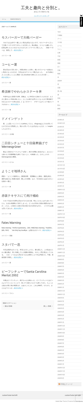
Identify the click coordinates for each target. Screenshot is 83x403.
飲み (58, 105)
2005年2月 (60, 318)
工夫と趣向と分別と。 (41, 7)
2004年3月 (60, 357)
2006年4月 (60, 277)
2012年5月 (60, 154)
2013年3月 (60, 144)
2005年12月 (61, 291)
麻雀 (58, 108)
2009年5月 (60, 196)
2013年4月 (60, 140)
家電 (58, 59)
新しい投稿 (48, 306)
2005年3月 (60, 315)
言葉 (58, 87)
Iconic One (59, 401)
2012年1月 (60, 161)
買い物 (59, 91)
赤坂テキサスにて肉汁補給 (20, 195)
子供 (58, 56)
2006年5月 (60, 273)
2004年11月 (61, 329)
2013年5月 (60, 137)
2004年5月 (60, 350)
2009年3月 (60, 200)
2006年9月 (60, 259)
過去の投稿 (7, 306)
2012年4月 (60, 158)
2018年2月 (60, 119)
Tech (59, 32)
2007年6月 (60, 228)
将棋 (58, 63)
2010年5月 (60, 175)
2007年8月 (60, 221)
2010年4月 (60, 179)
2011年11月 (61, 165)
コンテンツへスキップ (41, 16)
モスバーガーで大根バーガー (22, 37)
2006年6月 (60, 270)
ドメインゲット (13, 118)
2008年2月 (60, 207)
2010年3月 (60, 182)
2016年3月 (60, 126)
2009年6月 (60, 193)
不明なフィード (67, 384)
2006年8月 (60, 263)
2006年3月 (60, 280)
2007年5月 (60, 231)
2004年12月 (61, 325)
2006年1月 (60, 287)
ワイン (12, 293)
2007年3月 (60, 238)
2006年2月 (60, 284)
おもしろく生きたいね (41, 12)
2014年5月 (60, 130)
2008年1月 (60, 210)
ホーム (4, 19)
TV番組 (59, 35)
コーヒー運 (9, 64)
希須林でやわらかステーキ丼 (22, 91)
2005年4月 (60, 312)
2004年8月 (60, 339)
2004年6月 (60, 346)
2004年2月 (60, 360)
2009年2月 (60, 203)
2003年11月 (61, 371)
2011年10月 (61, 168)
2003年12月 (61, 367)
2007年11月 (61, 214)
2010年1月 (60, 186)
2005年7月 (60, 301)
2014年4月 (60, 133)
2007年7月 (60, 224)
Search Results (15, 19)
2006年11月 (61, 252)
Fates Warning (11, 222)
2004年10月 (61, 332)
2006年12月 (61, 249)
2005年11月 (61, 294)
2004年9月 (60, 336)
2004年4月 (60, 353)
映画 (58, 73)
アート (59, 38)
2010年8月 (60, 172)
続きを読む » (18, 50)
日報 (58, 70)
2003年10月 (61, 374)
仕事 (58, 52)
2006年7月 (60, 266)
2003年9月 (60, 378)
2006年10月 (61, 256)
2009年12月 (61, 189)
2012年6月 (60, 151)
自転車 (59, 80)
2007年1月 (60, 245)
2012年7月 (60, 147)
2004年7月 (60, 343)
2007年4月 (60, 235)
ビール (12, 162)
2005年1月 (60, 322)
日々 (58, 66)
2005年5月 (60, 308)
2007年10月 (61, 217)
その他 (12, 134)
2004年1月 (60, 364)
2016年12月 (61, 123)
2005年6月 (60, 305)
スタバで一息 (11, 244)
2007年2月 (60, 242)
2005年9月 (60, 298)
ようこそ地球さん (14, 171)
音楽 (11, 235)
